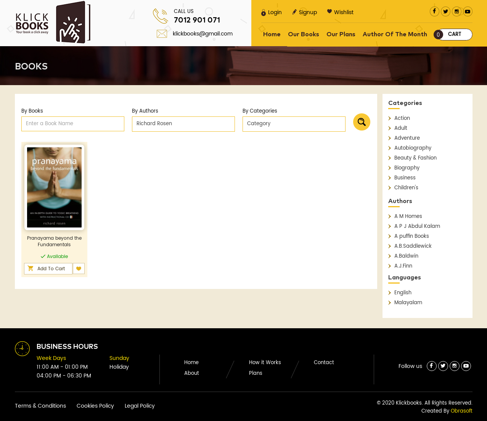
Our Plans (340, 34)
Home (272, 34)
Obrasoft (462, 411)
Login (271, 12)
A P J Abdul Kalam (417, 227)
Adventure (407, 138)
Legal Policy (140, 406)
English (402, 293)
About (191, 373)
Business (405, 178)
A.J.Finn (403, 266)
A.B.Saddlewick (413, 246)
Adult (400, 128)
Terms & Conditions (40, 406)
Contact (324, 363)
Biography (406, 168)
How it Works (265, 363)
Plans (255, 373)
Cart (449, 34)
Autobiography (412, 148)
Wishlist (340, 12)
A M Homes (408, 217)
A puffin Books (411, 236)
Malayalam (408, 303)
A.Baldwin (406, 256)
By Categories (260, 111)
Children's (406, 188)
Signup (304, 12)
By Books (32, 111)
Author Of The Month (395, 34)
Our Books (303, 34)
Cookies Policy (95, 406)
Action (402, 119)
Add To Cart (51, 269)
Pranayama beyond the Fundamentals (54, 241)
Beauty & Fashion (415, 158)
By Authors (145, 111)
